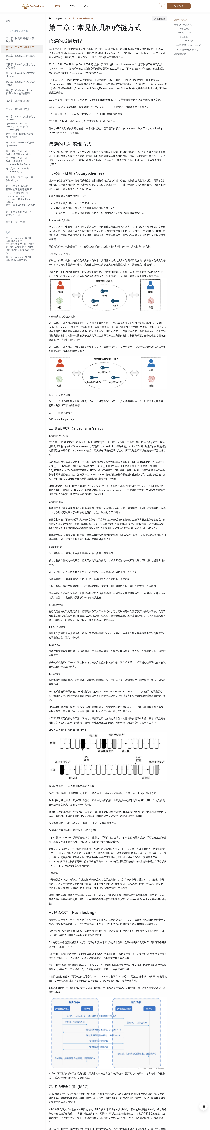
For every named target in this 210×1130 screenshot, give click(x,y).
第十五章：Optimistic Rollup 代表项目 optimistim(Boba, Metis (18, 161)
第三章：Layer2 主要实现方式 (20, 57)
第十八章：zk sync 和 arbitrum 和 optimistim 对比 (20, 187)
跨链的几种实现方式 (183, 24)
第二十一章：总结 (15, 222)
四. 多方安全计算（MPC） (187, 49)
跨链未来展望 (180, 54)
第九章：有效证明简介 (18, 109)
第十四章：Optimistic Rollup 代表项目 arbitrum (19, 152)
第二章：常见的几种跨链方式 (20, 48)
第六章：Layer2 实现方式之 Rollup (20, 83)
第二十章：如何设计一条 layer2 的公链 (19, 213)
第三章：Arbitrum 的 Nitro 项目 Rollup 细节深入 (19, 258)
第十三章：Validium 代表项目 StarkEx (20, 144)
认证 (86, 6)
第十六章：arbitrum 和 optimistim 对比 (17, 170)
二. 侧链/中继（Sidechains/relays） (185, 39)
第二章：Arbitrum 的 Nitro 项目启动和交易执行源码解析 (20, 250)
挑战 (72, 6)
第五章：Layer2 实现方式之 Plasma (20, 74)
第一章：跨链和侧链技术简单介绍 (20, 40)
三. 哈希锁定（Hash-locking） (189, 45)
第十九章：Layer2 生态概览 (20, 204)
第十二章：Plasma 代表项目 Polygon (19, 135)
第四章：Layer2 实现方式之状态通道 (20, 66)
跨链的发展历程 (181, 20)
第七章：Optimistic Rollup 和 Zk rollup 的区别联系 (19, 92)
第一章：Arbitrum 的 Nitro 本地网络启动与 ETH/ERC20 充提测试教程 (20, 241)
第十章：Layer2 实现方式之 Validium (20, 118)
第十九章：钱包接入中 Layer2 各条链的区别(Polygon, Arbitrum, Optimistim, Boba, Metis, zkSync (18, 196)
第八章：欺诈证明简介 (18, 100)
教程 (57, 6)
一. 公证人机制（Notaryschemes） (185, 31)
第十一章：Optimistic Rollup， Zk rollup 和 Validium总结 (17, 127)
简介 (8, 20)
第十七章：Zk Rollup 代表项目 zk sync (19, 179)
